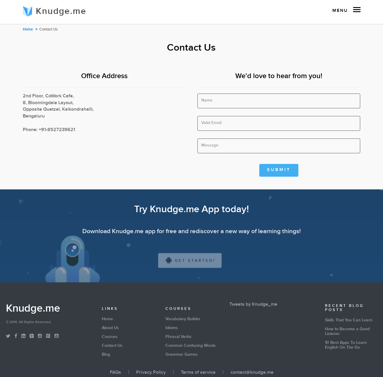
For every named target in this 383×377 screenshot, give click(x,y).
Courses (110, 337)
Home (28, 30)
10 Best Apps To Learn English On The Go (346, 346)
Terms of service (198, 373)
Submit (279, 170)
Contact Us (112, 346)
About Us (110, 328)
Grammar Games (181, 355)
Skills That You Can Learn (348, 320)
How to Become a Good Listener (347, 332)
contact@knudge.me (252, 373)
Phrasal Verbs (178, 337)
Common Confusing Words (190, 346)
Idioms (171, 328)
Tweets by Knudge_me (253, 305)
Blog (106, 355)
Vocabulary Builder (182, 319)
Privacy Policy (151, 373)
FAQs (115, 373)
